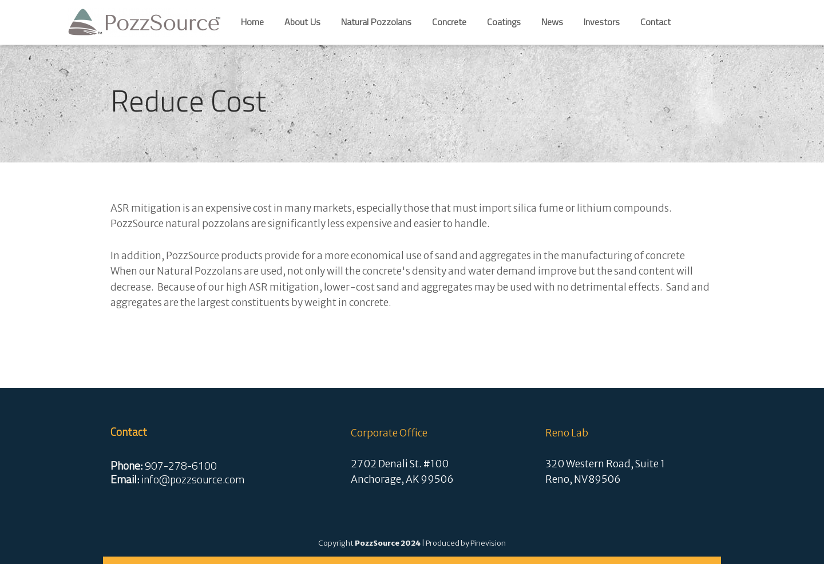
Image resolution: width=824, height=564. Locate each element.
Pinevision (488, 543)
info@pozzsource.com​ (192, 479)
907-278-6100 (181, 465)
